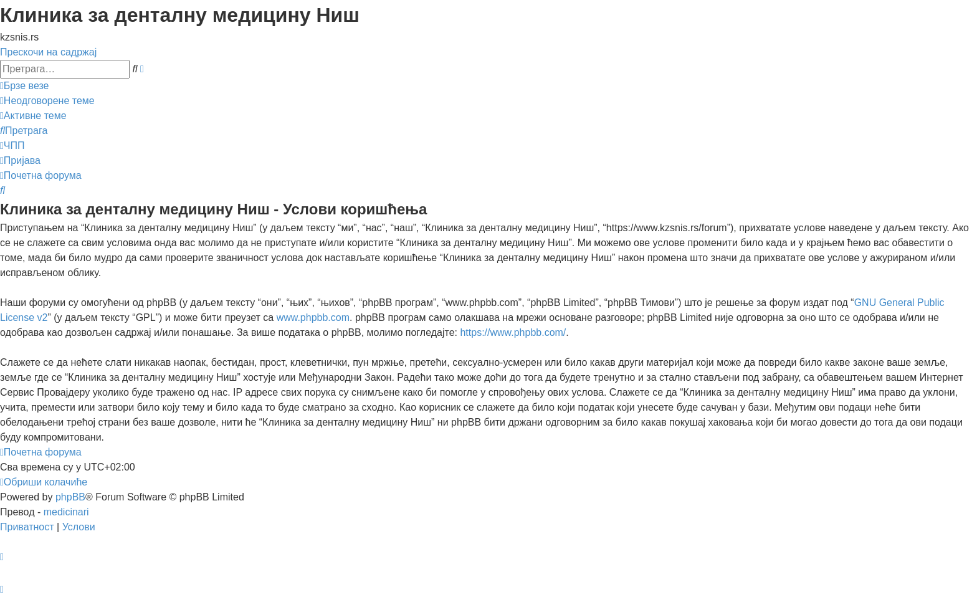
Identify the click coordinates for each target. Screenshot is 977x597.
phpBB (70, 497)
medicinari (66, 512)
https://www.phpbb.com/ (513, 332)
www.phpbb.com (313, 317)
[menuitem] (47, 100)
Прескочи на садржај (48, 52)
